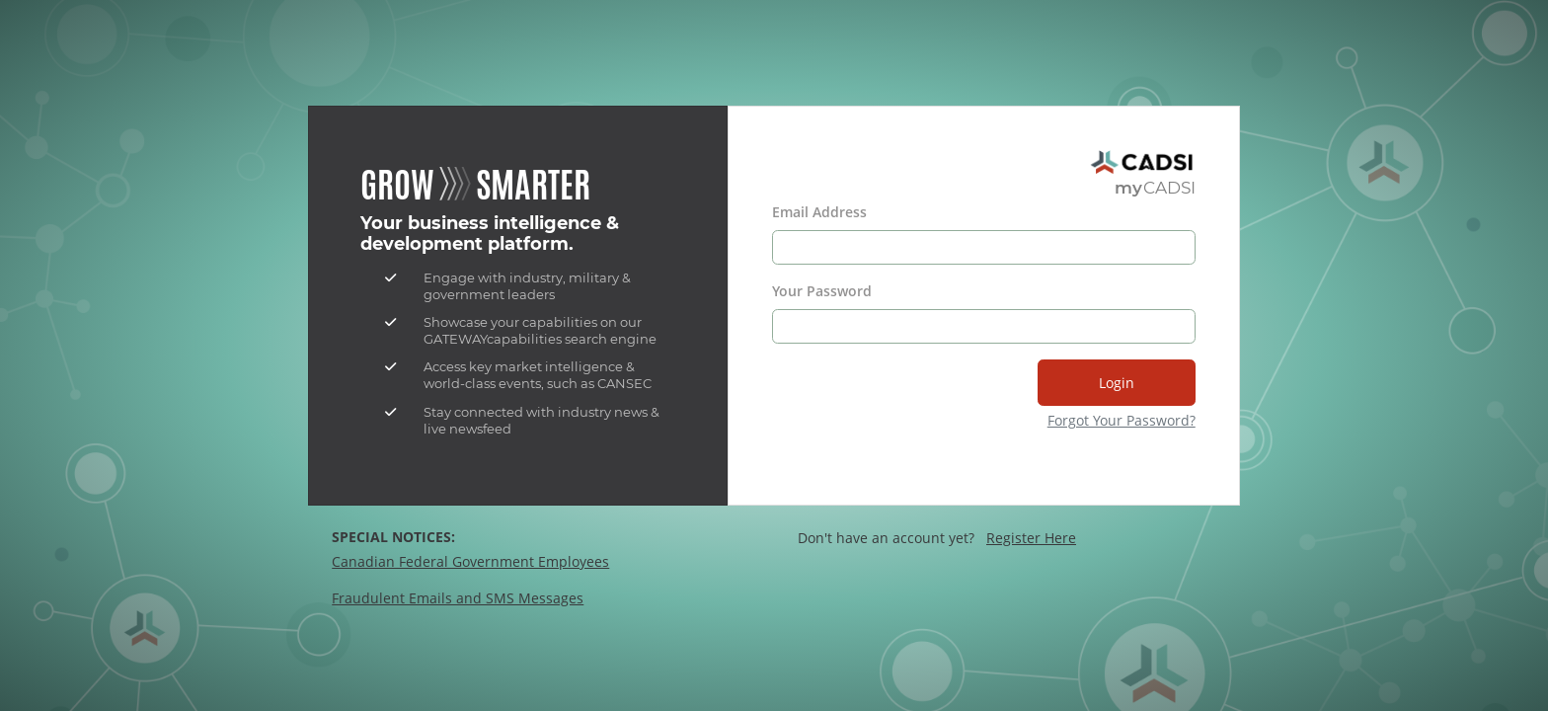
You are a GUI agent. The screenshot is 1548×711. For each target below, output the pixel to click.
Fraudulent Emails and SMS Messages (457, 598)
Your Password (822, 290)
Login (1116, 382)
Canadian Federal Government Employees (470, 561)
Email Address (819, 211)
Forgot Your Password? (1121, 420)
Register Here (1031, 537)
